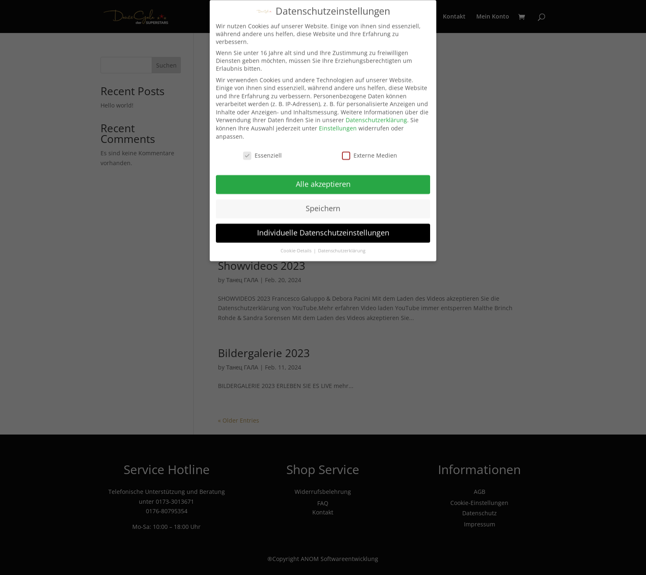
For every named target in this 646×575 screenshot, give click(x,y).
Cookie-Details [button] (297, 248)
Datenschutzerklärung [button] (341, 248)
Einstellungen (338, 126)
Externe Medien (369, 153)
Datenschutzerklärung (376, 118)
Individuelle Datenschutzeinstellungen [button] (323, 230)
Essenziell (262, 153)
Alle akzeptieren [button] (323, 182)
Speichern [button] (323, 206)
